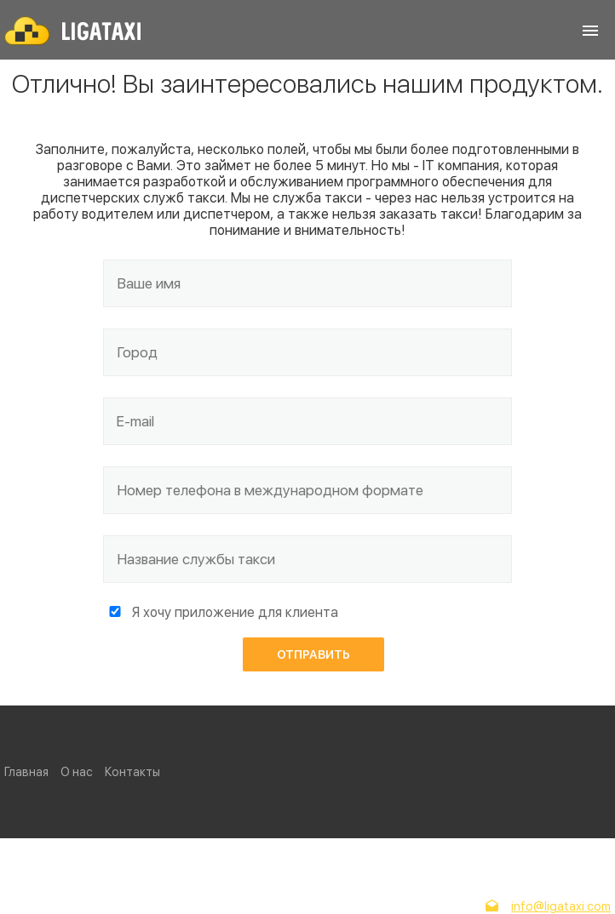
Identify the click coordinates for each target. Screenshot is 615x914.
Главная (26, 772)
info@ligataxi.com (561, 906)
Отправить (313, 654)
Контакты (132, 772)
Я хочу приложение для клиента (235, 612)
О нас (76, 772)
